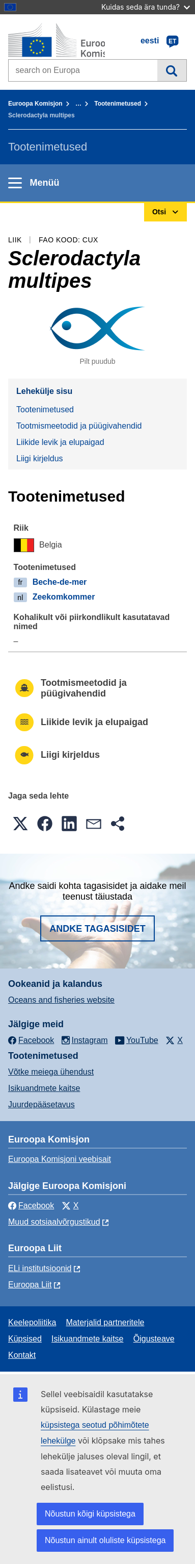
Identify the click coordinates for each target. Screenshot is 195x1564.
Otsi (171, 70)
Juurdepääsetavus (41, 1104)
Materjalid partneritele (105, 1322)
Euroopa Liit (29, 1284)
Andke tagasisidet (97, 929)
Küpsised (25, 1338)
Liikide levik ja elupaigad (60, 442)
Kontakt (22, 1355)
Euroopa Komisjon (35, 103)
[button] (20, 823)
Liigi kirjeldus (39, 458)
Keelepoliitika (32, 1322)
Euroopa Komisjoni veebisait (59, 1159)
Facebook (31, 1205)
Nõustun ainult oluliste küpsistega (105, 1540)
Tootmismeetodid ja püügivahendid (79, 425)
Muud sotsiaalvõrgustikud (54, 1222)
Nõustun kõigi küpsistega (90, 1513)
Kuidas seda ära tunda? (145, 7)
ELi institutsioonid (40, 1268)
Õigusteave (154, 1338)
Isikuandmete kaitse (44, 1088)
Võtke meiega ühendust (51, 1072)
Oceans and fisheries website (61, 1000)
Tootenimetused (117, 103)
